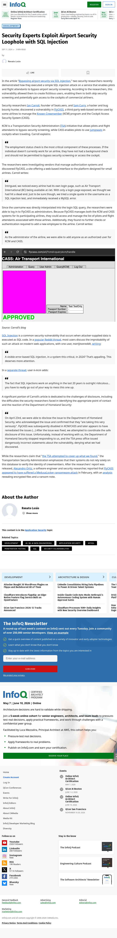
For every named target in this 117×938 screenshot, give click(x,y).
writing (97, 344)
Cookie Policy (45, 931)
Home (7, 778)
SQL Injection (10, 336)
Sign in (108, 4)
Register (93, 4)
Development (11, 27)
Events (7, 798)
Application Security (36, 530)
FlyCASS (59, 111)
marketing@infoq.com (13, 920)
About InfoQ (10, 814)
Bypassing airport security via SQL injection (45, 82)
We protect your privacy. (14, 679)
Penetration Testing (15, 549)
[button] (30, 673)
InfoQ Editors (10, 809)
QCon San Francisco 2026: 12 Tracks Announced (23, 612)
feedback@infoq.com (12, 911)
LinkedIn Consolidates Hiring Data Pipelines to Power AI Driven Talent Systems (81, 589)
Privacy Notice (9, 931)
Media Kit (8, 824)
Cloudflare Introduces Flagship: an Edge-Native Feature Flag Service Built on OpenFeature (25, 600)
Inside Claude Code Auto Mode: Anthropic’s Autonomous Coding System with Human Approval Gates (81, 600)
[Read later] (88, 74)
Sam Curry (80, 106)
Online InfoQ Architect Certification (72, 785)
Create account (12, 783)
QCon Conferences (13, 793)
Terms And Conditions (27, 931)
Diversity (8, 834)
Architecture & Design (74, 580)
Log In (7, 788)
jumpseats (97, 131)
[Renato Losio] (5, 62)
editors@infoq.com (87, 911)
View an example (58, 637)
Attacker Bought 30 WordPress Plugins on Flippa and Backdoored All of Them (26, 589)
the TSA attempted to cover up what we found (70, 456)
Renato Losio (15, 62)
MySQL (92, 543)
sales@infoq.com (48, 911)
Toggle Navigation (4, 4)
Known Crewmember (50, 115)
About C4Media (11, 819)
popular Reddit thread (48, 340)
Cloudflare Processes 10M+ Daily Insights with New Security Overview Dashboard (79, 612)
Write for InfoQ (11, 804)
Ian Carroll (34, 106)
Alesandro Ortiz (23, 469)
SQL (35, 549)
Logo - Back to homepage (19, 4)
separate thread (17, 370)
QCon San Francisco (75, 815)
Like (33, 74)
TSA (63, 127)
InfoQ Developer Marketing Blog (19, 829)
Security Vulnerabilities (57, 549)
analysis (108, 473)
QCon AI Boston (73, 795)
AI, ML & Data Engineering (39, 543)
